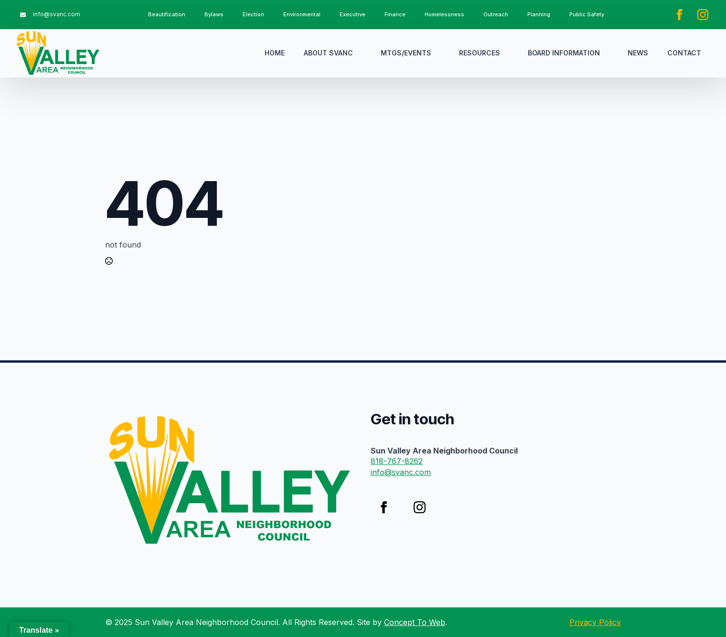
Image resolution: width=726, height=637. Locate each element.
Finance (395, 14)
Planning (538, 14)
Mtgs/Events (406, 53)
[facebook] (679, 14)
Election (253, 14)
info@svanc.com (401, 472)
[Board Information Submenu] (609, 53)
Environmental (301, 14)
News (638, 53)
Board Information (564, 53)
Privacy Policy (595, 622)
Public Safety (586, 14)
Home (275, 53)
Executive (352, 14)
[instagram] (703, 14)
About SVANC (328, 53)
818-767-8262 (397, 461)
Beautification (166, 14)
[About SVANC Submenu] (362, 53)
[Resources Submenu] (509, 53)
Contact (684, 53)
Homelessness (444, 14)
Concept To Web (414, 622)
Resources (479, 53)
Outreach (495, 14)
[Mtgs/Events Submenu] (440, 53)
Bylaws (214, 14)
